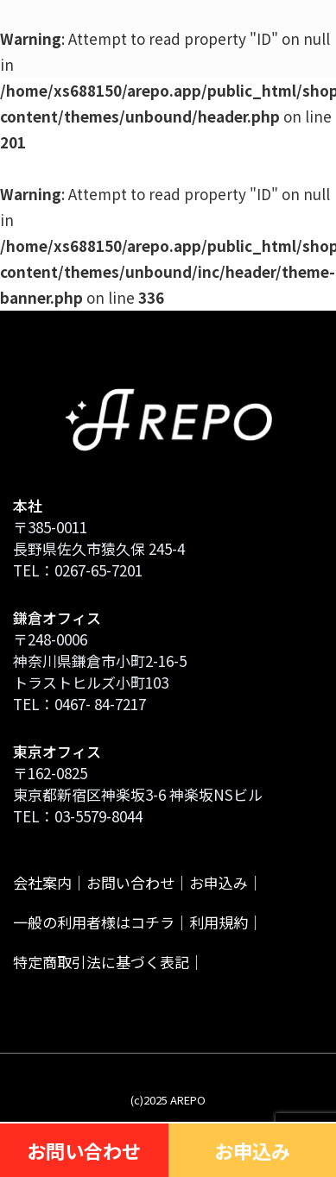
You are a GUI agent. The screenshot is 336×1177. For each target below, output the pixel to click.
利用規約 (218, 922)
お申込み (218, 882)
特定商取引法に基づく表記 (101, 961)
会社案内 (42, 882)
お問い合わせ (130, 882)
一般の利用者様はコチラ (93, 922)
